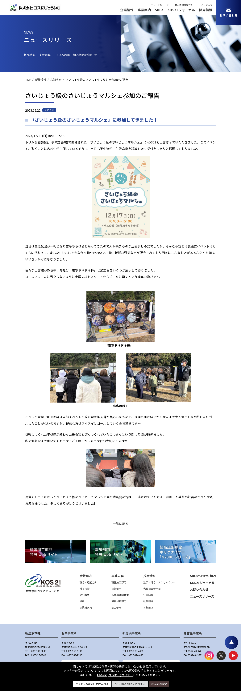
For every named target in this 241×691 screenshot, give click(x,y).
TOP (28, 80)
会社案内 (86, 575)
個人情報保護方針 (184, 5)
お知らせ (56, 80)
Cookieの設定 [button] (159, 684)
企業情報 (127, 9)
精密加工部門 (118, 582)
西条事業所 (69, 633)
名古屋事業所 (193, 633)
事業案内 (144, 9)
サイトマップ (205, 5)
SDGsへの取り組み (203, 575)
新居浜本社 (32, 633)
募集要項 (148, 607)
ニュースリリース (160, 5)
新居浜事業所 (132, 633)
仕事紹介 (148, 595)
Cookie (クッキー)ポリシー (115, 675)
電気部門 (116, 588)
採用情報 (205, 9)
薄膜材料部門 (118, 601)
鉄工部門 (116, 607)
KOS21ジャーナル (181, 9)
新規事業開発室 (120, 595)
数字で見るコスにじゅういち (159, 582)
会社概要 (84, 595)
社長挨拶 (84, 588)
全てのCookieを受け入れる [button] (92, 684)
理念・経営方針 (88, 582)
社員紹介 (148, 601)
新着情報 (40, 80)
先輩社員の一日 (152, 588)
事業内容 (117, 575)
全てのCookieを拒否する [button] (130, 684)
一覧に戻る (120, 523)
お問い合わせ (199, 589)
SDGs (159, 9)
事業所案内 (86, 607)
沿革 (82, 601)
